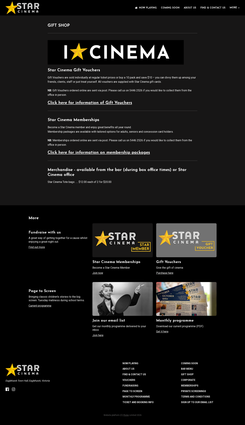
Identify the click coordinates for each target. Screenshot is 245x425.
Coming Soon (170, 8)
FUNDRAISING (130, 385)
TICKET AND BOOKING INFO (138, 402)
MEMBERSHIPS (189, 385)
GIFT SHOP (187, 374)
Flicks (126, 415)
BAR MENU (187, 368)
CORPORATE (188, 380)
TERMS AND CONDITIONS (195, 396)
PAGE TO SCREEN (132, 391)
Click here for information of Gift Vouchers (90, 103)
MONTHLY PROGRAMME (136, 396)
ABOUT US (190, 8)
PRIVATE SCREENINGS (193, 391)
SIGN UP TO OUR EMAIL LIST (197, 402)
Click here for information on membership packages (99, 153)
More (235, 7)
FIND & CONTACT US (212, 8)
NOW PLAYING (146, 8)
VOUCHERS (128, 380)
